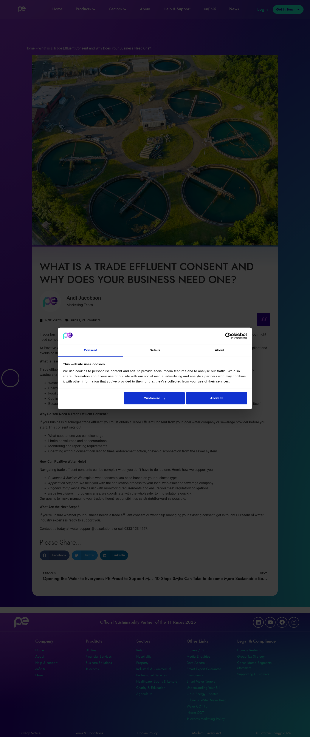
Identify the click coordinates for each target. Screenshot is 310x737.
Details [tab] (155, 350)
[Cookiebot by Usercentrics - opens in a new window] (228, 336)
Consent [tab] (90, 350)
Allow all (216, 398)
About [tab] (219, 350)
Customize (154, 398)
